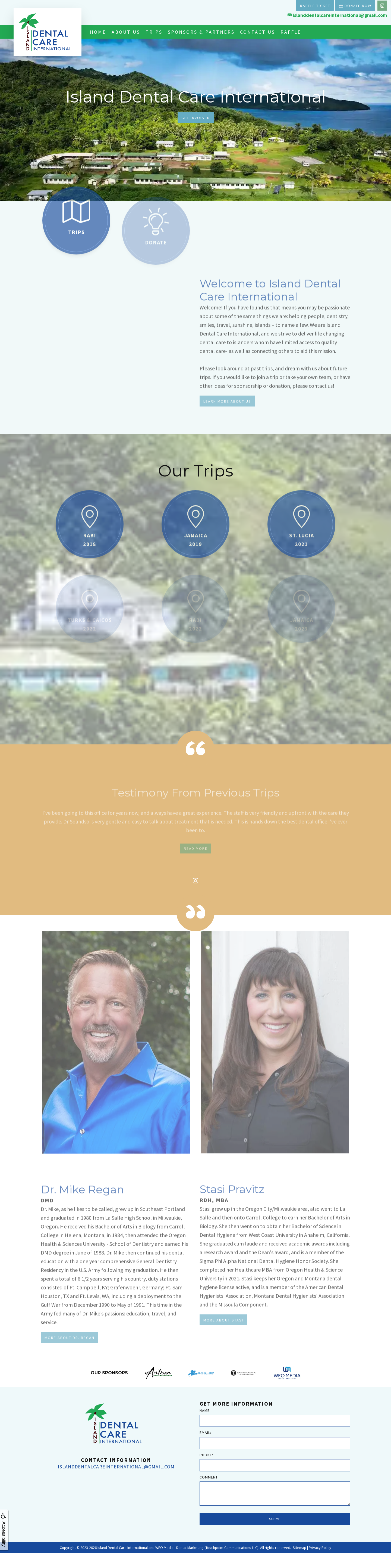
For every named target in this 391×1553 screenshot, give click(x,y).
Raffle (290, 32)
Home (98, 32)
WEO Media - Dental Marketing (179, 1547)
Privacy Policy (320, 1547)
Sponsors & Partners (201, 32)
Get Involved (195, 117)
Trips (154, 32)
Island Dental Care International (122, 1547)
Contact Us (257, 32)
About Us (126, 32)
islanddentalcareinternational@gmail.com (337, 15)
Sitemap (299, 1547)
